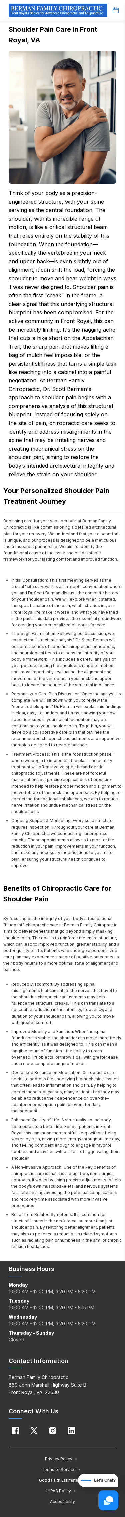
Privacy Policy (61, 1458)
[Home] (58, 10)
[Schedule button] (115, 10)
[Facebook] (15, 1430)
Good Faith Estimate (61, 1480)
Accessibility (62, 1501)
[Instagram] (52, 1430)
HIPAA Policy (61, 1490)
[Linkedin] (71, 1430)
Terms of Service (61, 1469)
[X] (34, 1430)
